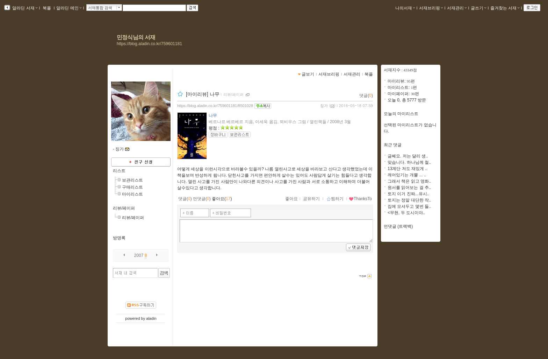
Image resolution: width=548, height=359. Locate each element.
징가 (324, 106)
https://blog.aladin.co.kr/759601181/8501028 (215, 106)
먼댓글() (202, 198)
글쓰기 (478, 8)
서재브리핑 (431, 8)
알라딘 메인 (68, 8)
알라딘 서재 (24, 8)
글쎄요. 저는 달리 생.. (408, 156)
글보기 (308, 74)
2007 (139, 255)
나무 (213, 115)
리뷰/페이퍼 (124, 208)
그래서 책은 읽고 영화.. (409, 181)
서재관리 (457, 8)
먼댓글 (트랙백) (398, 226)
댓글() (366, 95)
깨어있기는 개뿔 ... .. (407, 175)
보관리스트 (132, 180)
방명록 (119, 237)
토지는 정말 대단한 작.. (409, 200)
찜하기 (335, 198)
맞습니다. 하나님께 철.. (409, 162)
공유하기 (311, 198)
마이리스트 (132, 194)
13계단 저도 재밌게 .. (407, 168)
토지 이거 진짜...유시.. (408, 193)
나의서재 (405, 8)
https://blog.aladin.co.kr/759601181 (149, 43)
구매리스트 (132, 187)
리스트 (119, 170)
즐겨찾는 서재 (504, 8)
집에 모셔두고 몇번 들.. (409, 206)
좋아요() (222, 198)
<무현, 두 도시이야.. (406, 212)
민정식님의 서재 (136, 37)
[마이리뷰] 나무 (202, 94)
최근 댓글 (393, 144)
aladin (151, 318)
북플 (47, 8)
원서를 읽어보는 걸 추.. (409, 187)
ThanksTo (360, 198)
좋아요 (291, 198)
